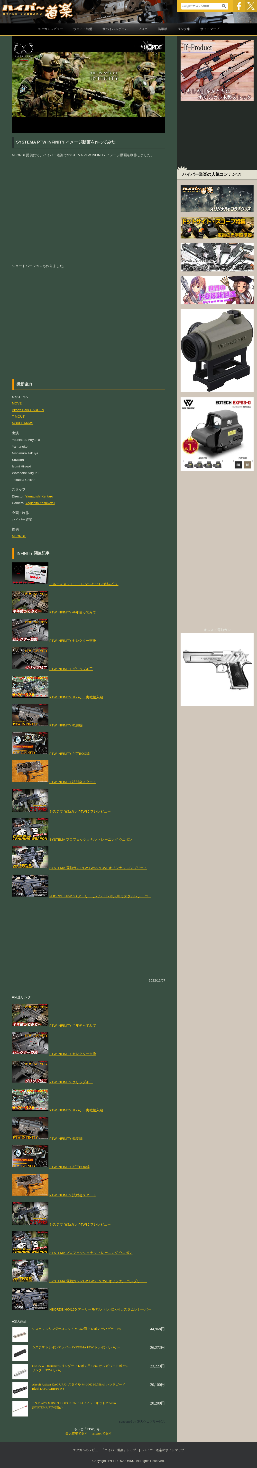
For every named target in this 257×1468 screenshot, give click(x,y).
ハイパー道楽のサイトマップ (163, 1450)
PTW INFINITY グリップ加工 (71, 669)
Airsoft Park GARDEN (28, 410)
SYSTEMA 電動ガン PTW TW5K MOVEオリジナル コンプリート (98, 868)
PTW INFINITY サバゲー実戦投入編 (76, 697)
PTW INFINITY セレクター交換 (72, 640)
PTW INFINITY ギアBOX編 (69, 753)
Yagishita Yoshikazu (40, 503)
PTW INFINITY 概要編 (66, 725)
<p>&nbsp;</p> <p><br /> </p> (88, 321)
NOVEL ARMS (22, 423)
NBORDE (19, 536)
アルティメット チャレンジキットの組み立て (84, 584)
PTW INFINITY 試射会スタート (72, 782)
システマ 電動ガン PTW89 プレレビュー (80, 811)
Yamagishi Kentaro (39, 496)
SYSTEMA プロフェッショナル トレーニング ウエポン (91, 839)
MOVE (17, 403)
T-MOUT (18, 416)
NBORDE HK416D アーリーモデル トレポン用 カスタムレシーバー (100, 896)
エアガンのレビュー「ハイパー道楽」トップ (104, 1450)
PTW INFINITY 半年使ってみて (72, 612)
